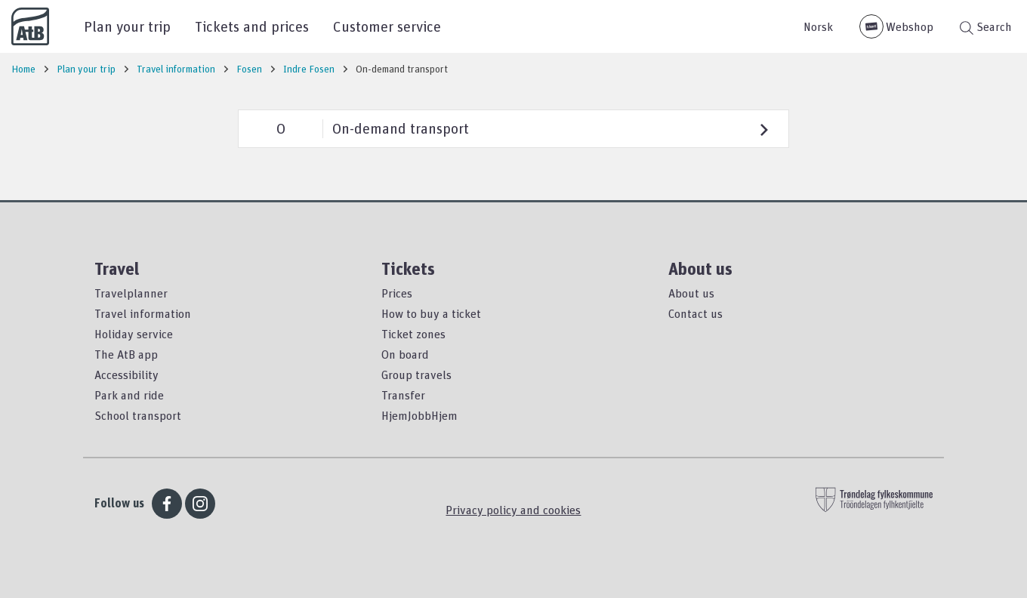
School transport (137, 415)
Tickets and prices (252, 26)
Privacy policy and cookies (513, 509)
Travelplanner (131, 293)
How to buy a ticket (431, 313)
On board (405, 354)
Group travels (416, 374)
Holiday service (133, 333)
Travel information (142, 313)
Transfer (403, 394)
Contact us (695, 313)
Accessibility (126, 374)
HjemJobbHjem (419, 415)
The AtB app (126, 354)
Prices (396, 293)
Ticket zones (413, 333)
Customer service (387, 26)
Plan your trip (127, 26)
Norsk (818, 26)
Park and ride (129, 394)
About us (691, 293)
